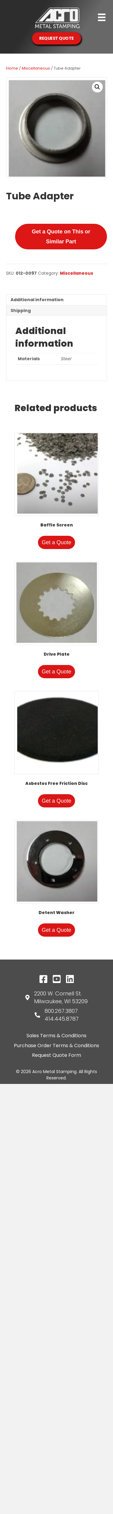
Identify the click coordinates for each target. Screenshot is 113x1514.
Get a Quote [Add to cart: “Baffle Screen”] (56, 542)
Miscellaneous (36, 68)
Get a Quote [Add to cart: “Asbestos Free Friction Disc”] (56, 801)
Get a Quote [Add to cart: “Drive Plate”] (56, 672)
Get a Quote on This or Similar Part (61, 236)
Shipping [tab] (21, 310)
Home (12, 68)
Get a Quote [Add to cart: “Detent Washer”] (56, 930)
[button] (97, 87)
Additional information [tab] (37, 300)
